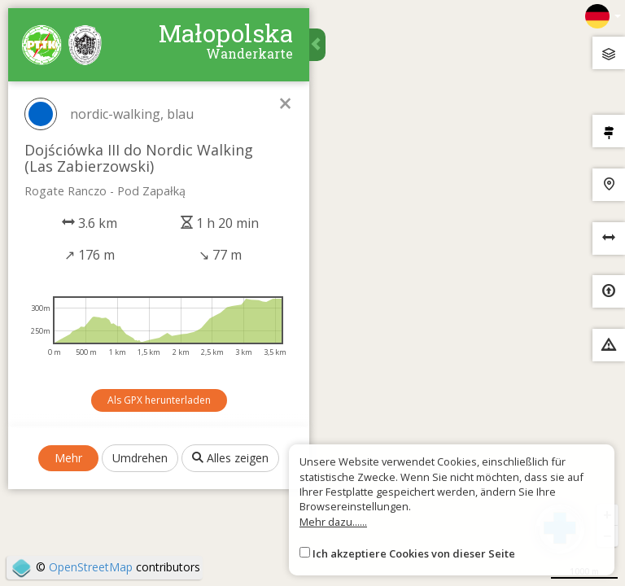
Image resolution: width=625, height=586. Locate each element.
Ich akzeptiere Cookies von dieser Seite (413, 553)
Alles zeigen (230, 458)
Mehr (68, 458)
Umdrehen (140, 458)
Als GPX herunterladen (159, 400)
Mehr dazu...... (333, 521)
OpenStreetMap (91, 567)
